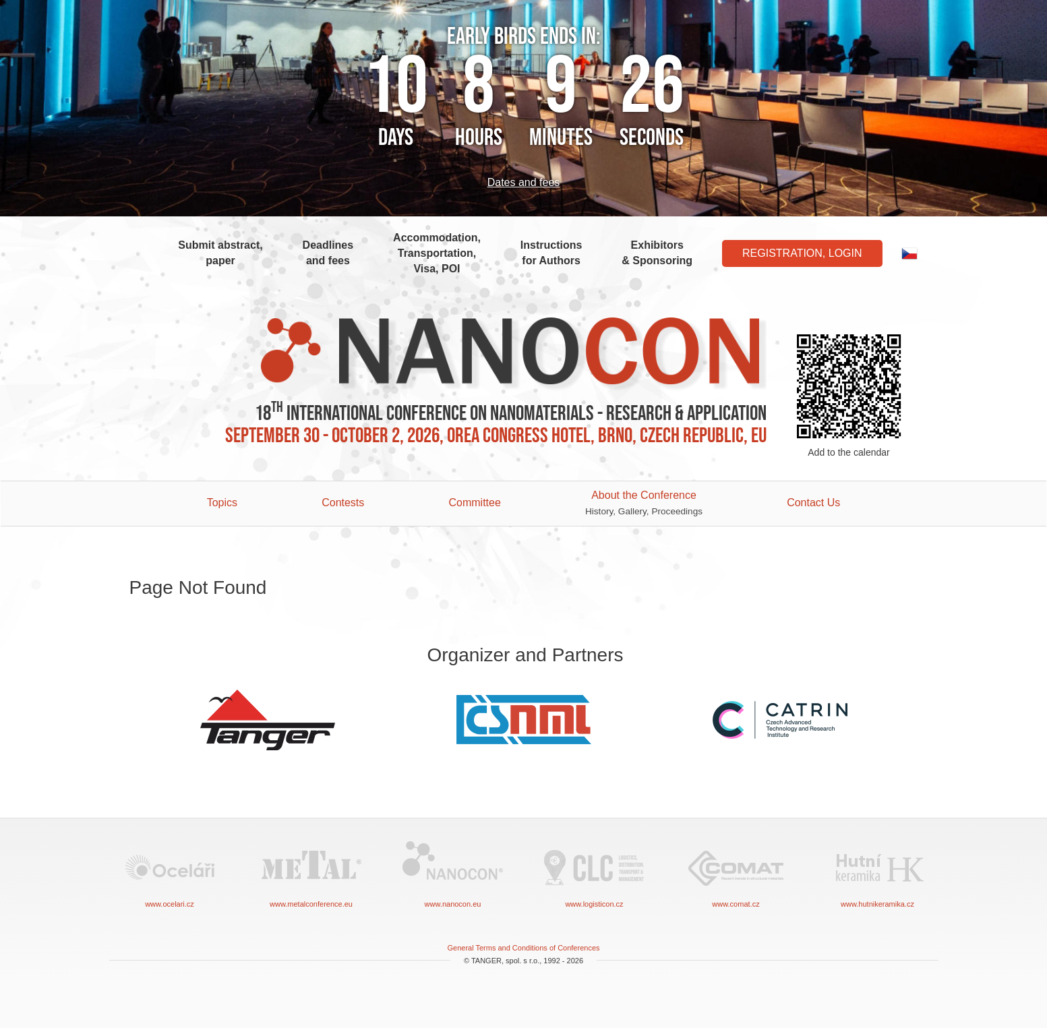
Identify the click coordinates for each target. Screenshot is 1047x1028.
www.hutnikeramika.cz (877, 873)
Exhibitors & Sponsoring (657, 252)
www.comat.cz (736, 873)
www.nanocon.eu (453, 873)
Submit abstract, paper (220, 252)
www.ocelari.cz (169, 873)
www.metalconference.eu (311, 873)
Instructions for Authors (551, 252)
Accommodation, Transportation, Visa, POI (437, 253)
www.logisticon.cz (594, 873)
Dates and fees (523, 182)
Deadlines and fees (328, 252)
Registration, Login (802, 253)
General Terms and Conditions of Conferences (523, 948)
